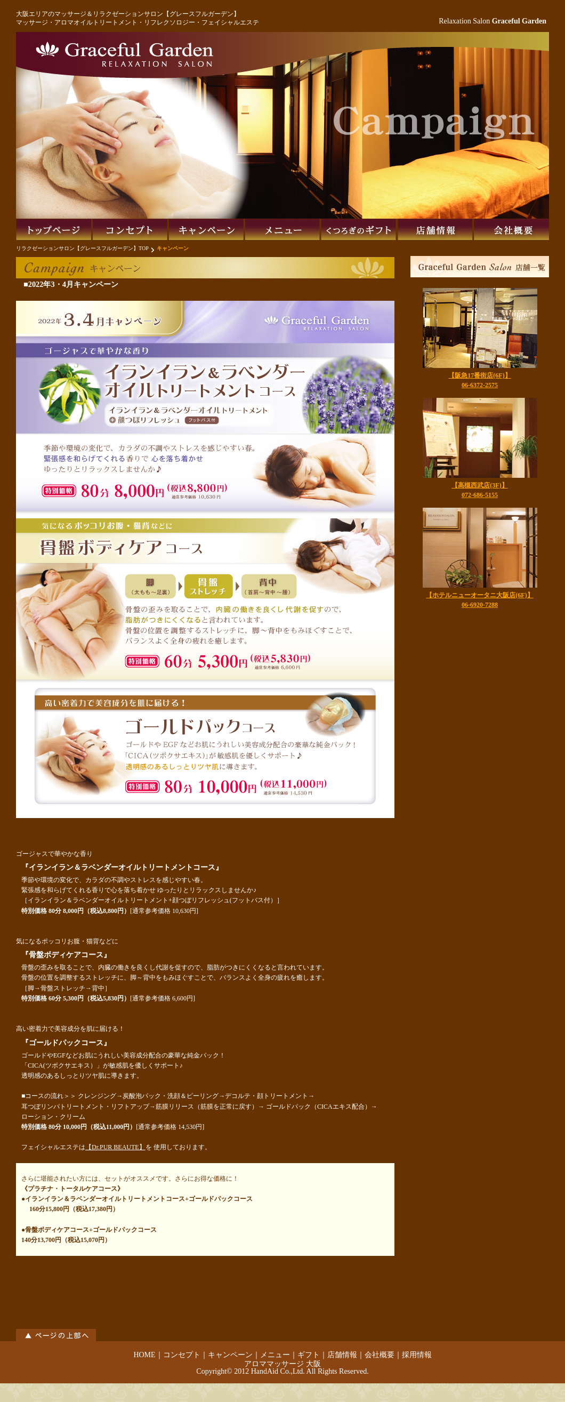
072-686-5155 (480, 495)
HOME (144, 1355)
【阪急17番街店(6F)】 (479, 375)
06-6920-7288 (480, 604)
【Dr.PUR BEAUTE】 (115, 1147)
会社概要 (379, 1355)
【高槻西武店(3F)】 (479, 485)
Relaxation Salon (492, 21)
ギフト (308, 1355)
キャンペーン (230, 1355)
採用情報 (417, 1355)
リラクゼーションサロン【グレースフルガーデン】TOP (82, 248)
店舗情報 (342, 1355)
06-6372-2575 (480, 385)
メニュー (275, 1355)
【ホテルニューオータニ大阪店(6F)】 (479, 595)
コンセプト (181, 1355)
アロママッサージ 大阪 (282, 1364)
